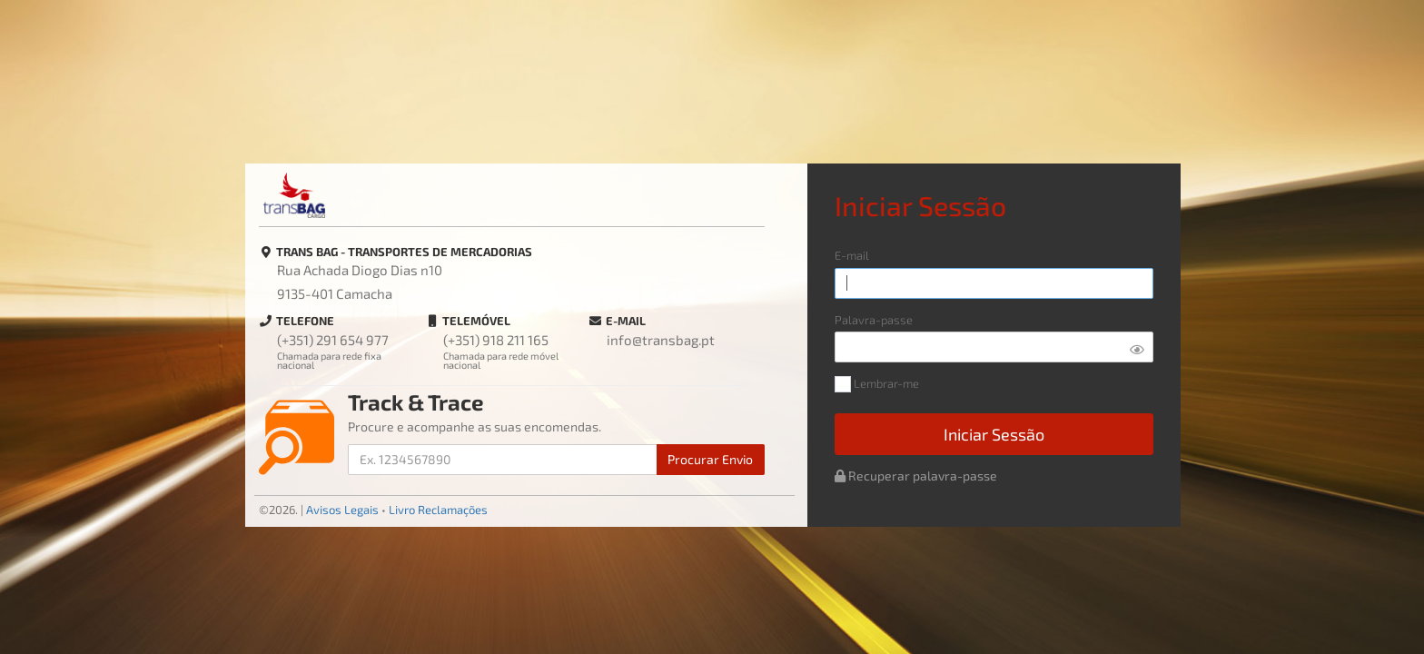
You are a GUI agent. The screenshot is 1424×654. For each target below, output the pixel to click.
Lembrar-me (877, 384)
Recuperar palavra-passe (916, 475)
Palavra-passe (874, 320)
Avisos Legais (342, 509)
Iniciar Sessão (994, 434)
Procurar (710, 459)
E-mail (852, 256)
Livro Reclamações (438, 509)
